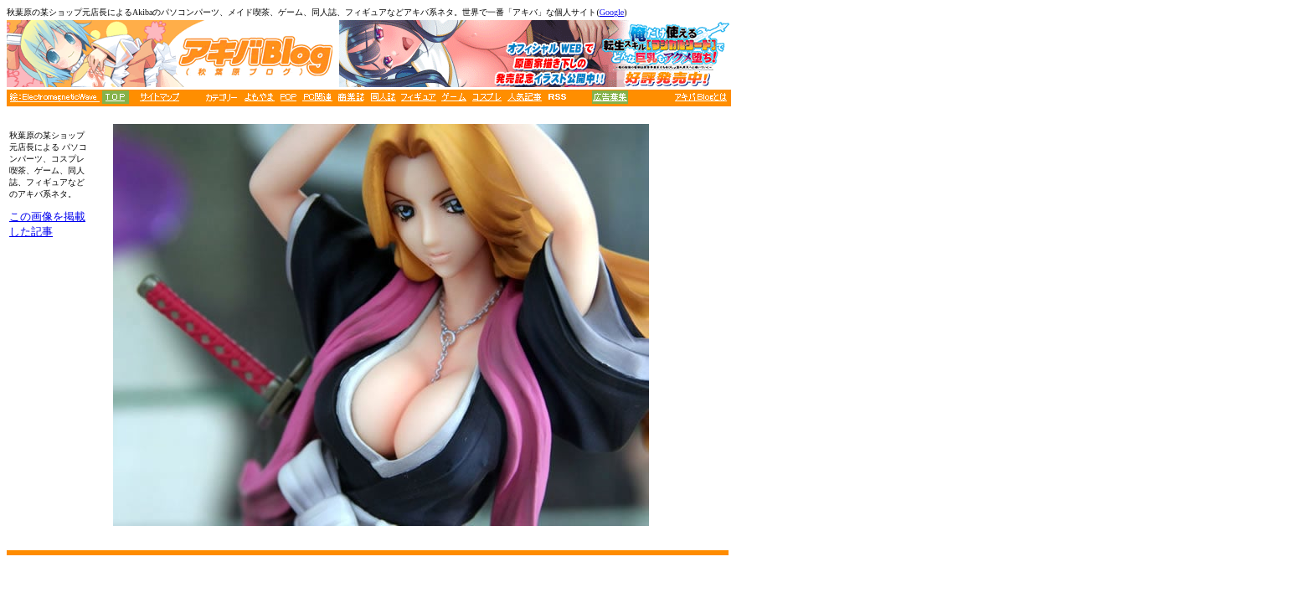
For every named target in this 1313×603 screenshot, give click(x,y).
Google (612, 12)
